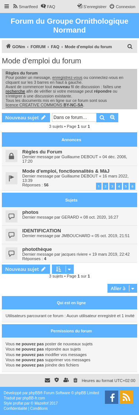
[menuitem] (25, 6)
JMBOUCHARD (76, 235)
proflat (18, 403)
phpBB (34, 393)
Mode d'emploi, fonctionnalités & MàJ (65, 171)
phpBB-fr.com (34, 398)
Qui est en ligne (71, 303)
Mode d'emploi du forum (41, 61)
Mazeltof (41, 403)
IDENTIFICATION (41, 230)
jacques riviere (75, 254)
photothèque (37, 249)
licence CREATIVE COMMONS (44, 105)
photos (30, 212)
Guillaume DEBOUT (80, 157)
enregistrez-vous (67, 77)
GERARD (70, 217)
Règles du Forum (42, 152)
